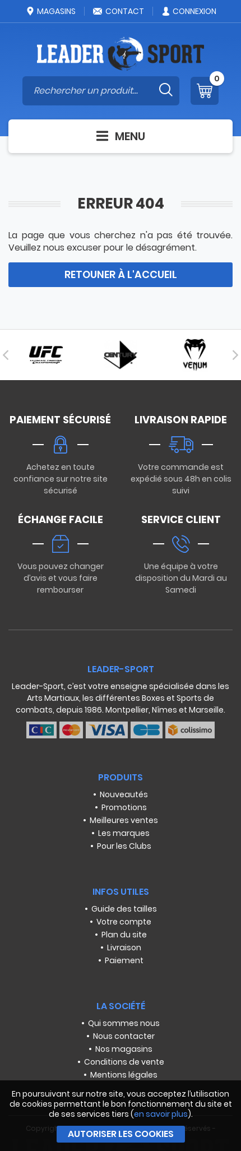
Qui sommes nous (124, 1023)
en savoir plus (161, 1114)
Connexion (188, 11)
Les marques (124, 833)
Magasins (50, 11)
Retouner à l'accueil (120, 274)
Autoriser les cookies (121, 1133)
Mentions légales (123, 1074)
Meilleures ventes (124, 820)
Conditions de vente (124, 1061)
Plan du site (124, 934)
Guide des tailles (124, 908)
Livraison (124, 947)
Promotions (124, 807)
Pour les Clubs (124, 846)
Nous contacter (124, 1036)
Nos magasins (123, 1049)
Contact (118, 11)
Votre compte (123, 921)
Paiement (124, 960)
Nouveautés (124, 794)
